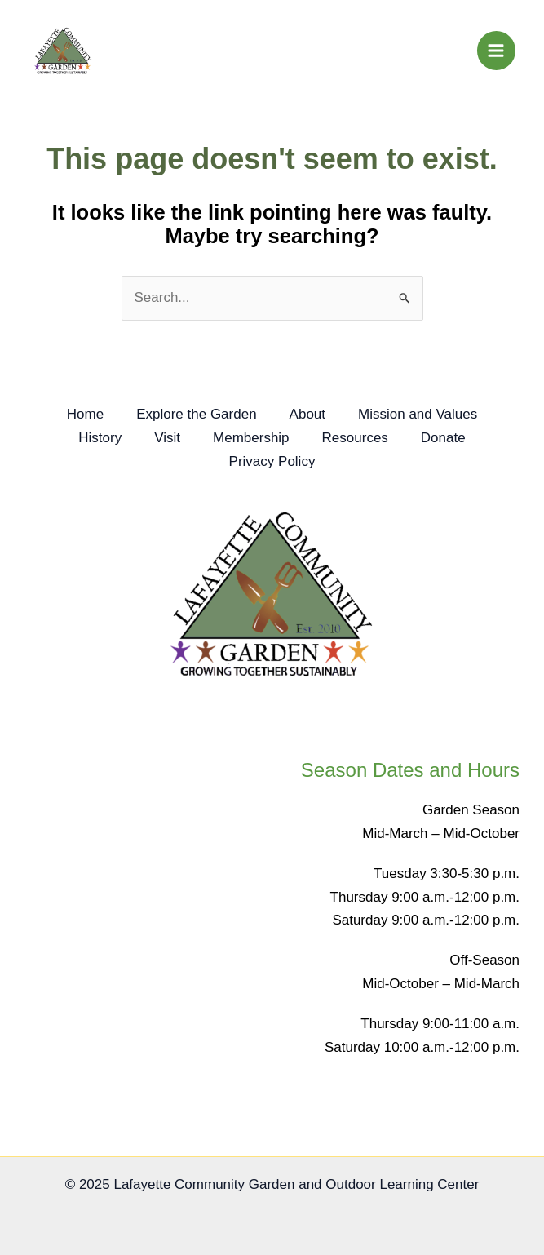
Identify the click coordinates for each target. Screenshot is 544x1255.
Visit (167, 438)
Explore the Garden (196, 414)
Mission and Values (417, 414)
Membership (251, 438)
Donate (443, 438)
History (100, 438)
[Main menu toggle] (496, 50)
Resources (355, 438)
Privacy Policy (272, 461)
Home (85, 414)
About (307, 414)
